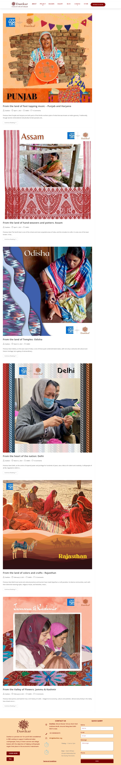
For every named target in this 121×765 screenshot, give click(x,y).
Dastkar (7, 111)
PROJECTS (43, 4)
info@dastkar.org (55, 738)
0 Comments (37, 111)
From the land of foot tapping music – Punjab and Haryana (37, 106)
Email (82, 732)
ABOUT (34, 4)
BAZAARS (51, 4)
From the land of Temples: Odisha (22, 339)
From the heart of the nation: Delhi (23, 456)
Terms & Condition (49, 761)
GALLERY (60, 4)
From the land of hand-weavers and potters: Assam (33, 222)
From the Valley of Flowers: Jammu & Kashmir (29, 689)
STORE (86, 4)
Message (84, 740)
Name (83, 725)
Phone (83, 753)
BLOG (69, 4)
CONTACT (77, 4)
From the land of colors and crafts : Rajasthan (29, 572)
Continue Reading (11, 122)
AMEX (27, 111)
